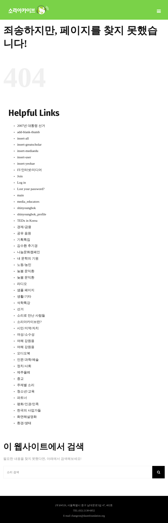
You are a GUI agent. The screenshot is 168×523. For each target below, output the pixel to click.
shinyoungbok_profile (31, 214)
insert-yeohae (26, 163)
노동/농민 (24, 265)
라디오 (22, 284)
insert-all (23, 138)
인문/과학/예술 (27, 359)
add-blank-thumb (28, 132)
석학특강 (23, 303)
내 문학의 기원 (27, 258)
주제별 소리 (25, 385)
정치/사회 (24, 366)
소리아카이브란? (29, 322)
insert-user (24, 157)
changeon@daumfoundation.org (88, 515)
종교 (20, 378)
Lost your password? (30, 189)
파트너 (22, 397)
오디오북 (23, 353)
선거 (20, 309)
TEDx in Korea (27, 220)
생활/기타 (24, 296)
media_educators (28, 201)
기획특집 (23, 239)
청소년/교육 (25, 391)
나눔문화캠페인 (28, 252)
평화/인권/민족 (27, 404)
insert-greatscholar (29, 144)
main (20, 195)
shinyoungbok (26, 208)
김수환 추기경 (27, 246)
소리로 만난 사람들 (31, 315)
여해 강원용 (25, 341)
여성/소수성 (25, 334)
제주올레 (23, 372)
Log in (21, 182)
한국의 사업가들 (29, 410)
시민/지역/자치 (27, 328)
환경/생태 (24, 423)
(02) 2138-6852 (87, 510)
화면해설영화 (27, 416)
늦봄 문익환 (25, 271)
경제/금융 (24, 227)
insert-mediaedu (27, 151)
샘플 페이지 (25, 290)
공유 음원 (24, 233)
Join (20, 176)
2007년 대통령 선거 (31, 125)
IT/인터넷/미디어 (29, 170)
